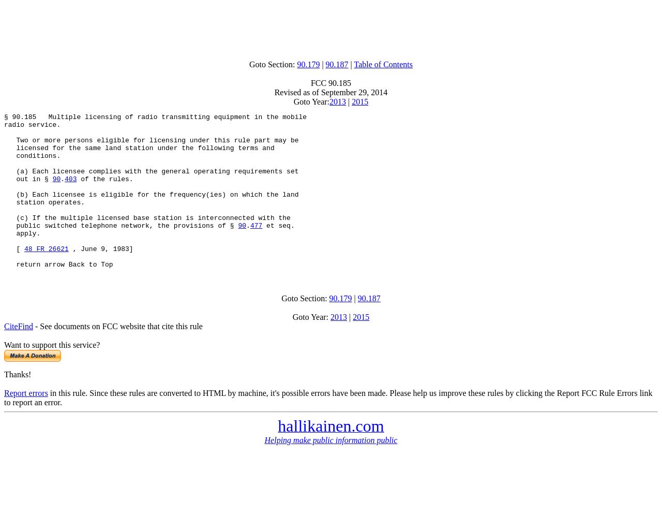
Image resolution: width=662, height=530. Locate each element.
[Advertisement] (331, 27)
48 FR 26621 (46, 276)
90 (57, 192)
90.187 (337, 64)
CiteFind (18, 357)
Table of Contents (383, 64)
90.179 (308, 64)
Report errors (26, 424)
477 (256, 248)
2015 (360, 101)
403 (71, 192)
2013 (337, 101)
